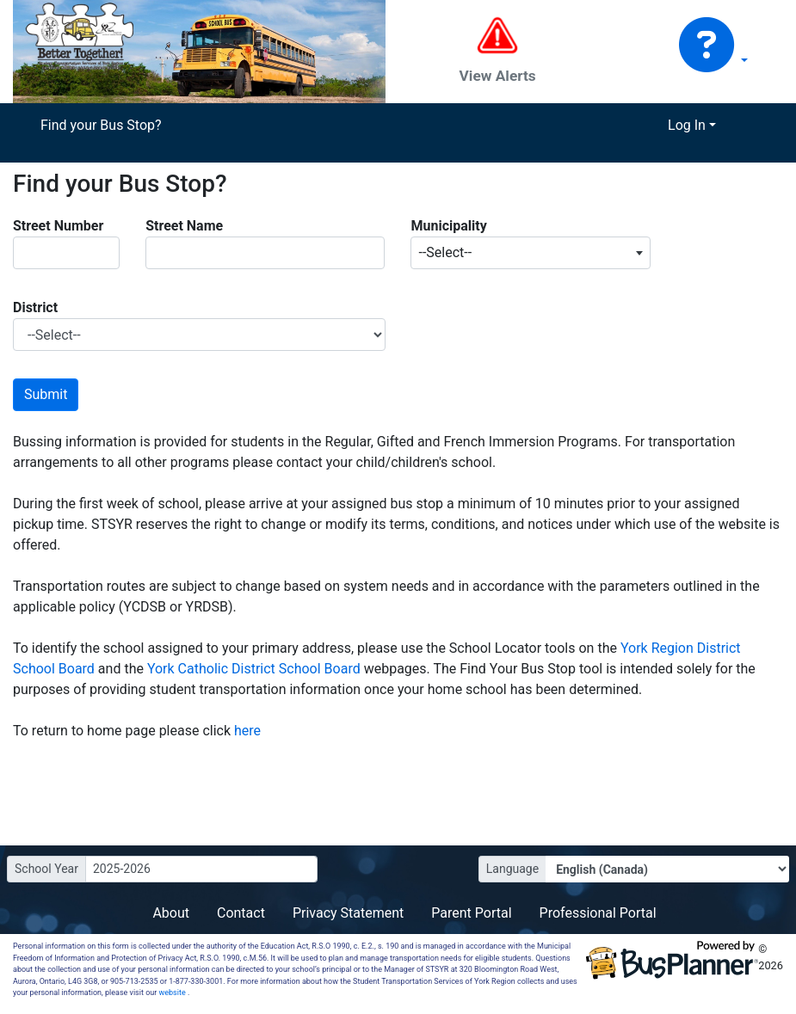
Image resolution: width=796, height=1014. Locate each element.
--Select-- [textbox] (445, 252)
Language (512, 869)
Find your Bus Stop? (101, 125)
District (35, 307)
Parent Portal (471, 913)
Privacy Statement (348, 913)
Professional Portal (598, 913)
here (247, 730)
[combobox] (530, 253)
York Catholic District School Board (255, 669)
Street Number (58, 226)
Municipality (448, 226)
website (173, 992)
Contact (241, 913)
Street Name (184, 226)
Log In (687, 125)
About (170, 913)
